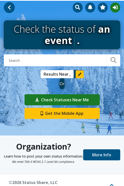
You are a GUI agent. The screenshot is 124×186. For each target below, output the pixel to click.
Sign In (115, 8)
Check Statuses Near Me (62, 100)
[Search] (113, 60)
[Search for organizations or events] (62, 60)
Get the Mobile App (62, 113)
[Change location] (80, 74)
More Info (101, 155)
